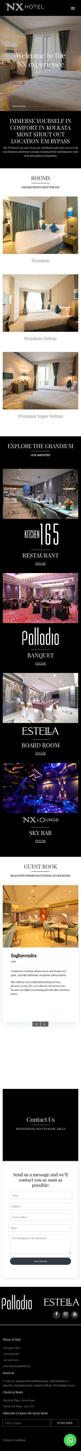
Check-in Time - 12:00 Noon (19, 1400)
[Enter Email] (26, 1422)
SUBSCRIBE (65, 1423)
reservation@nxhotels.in (16, 1366)
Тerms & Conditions (14, 1440)
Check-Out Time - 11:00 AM (18, 1406)
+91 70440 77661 (11, 1347)
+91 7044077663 (11, 1353)
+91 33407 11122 (11, 1360)
